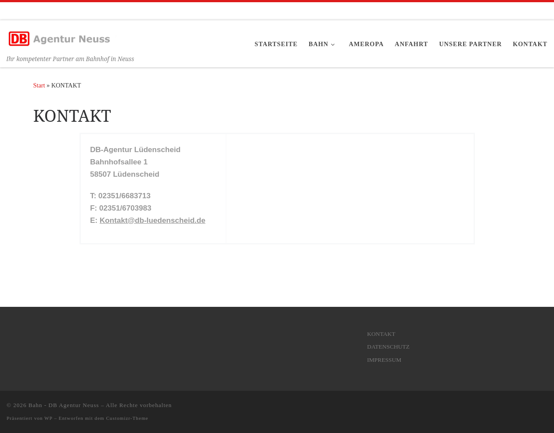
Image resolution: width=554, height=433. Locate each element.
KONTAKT (381, 334)
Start (39, 85)
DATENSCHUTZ (388, 346)
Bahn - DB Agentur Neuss (64, 405)
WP (48, 418)
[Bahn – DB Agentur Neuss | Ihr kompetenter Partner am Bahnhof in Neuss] (61, 36)
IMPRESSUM (384, 360)
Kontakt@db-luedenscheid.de (153, 220)
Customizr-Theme (127, 418)
